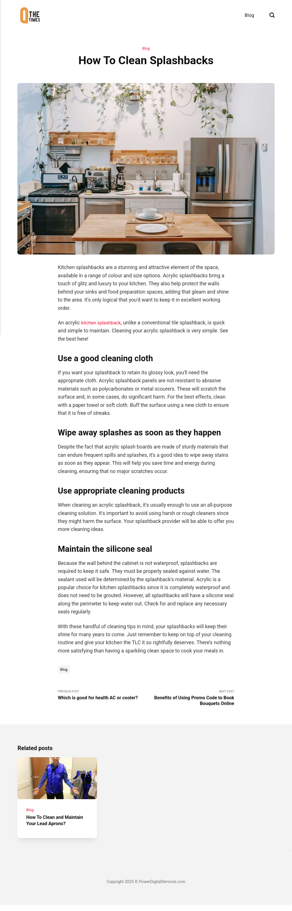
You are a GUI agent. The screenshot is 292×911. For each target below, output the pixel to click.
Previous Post (102, 697)
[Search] (272, 15)
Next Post (190, 700)
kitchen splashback (102, 323)
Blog (249, 15)
